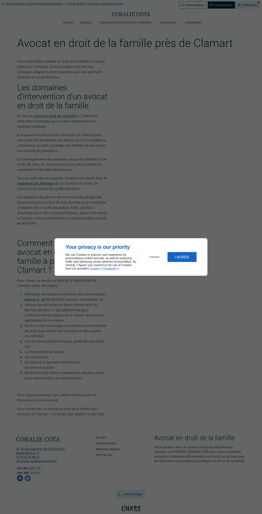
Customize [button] (154, 257)
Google (94, 268)
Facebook (109, 268)
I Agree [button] (182, 257)
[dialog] (131, 257)
